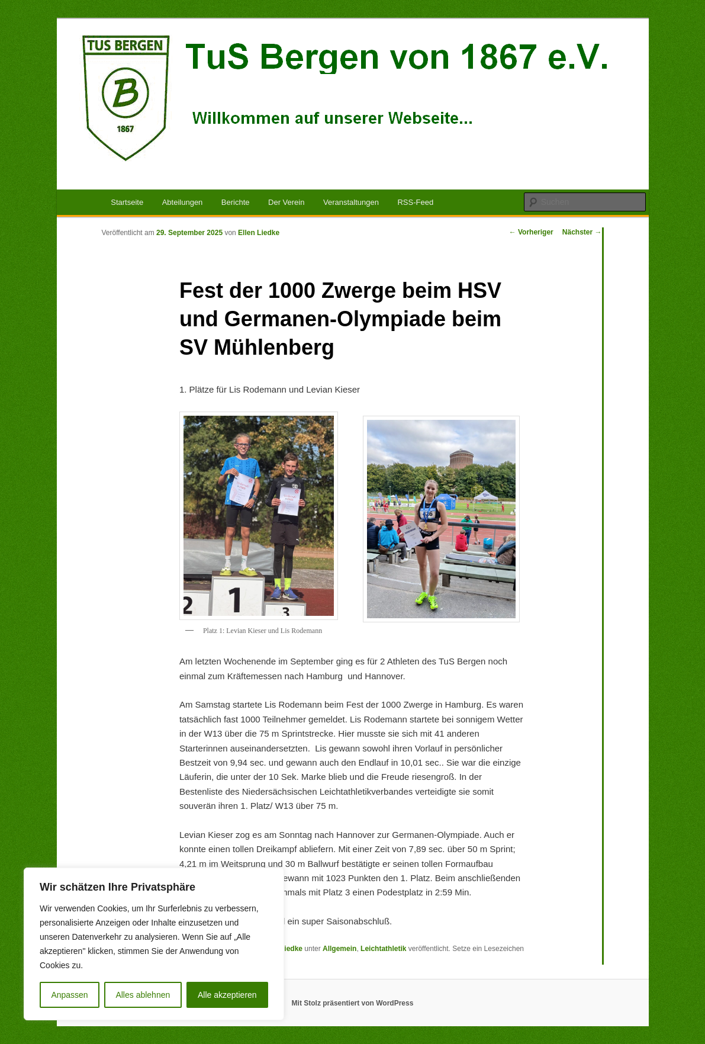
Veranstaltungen (351, 202)
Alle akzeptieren (227, 995)
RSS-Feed (415, 202)
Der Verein (286, 202)
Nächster (582, 232)
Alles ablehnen (142, 995)
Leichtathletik (383, 949)
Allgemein (339, 949)
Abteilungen (182, 202)
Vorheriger (531, 232)
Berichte (235, 202)
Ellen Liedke (258, 233)
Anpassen (69, 995)
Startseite (127, 202)
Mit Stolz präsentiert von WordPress (353, 1003)
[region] (154, 944)
